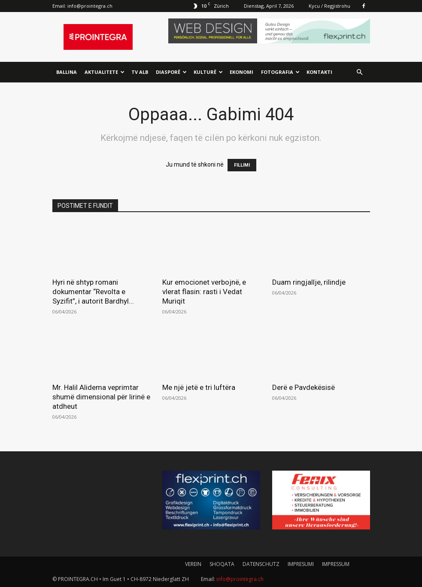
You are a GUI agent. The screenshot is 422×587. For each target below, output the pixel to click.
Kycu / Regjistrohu (329, 6)
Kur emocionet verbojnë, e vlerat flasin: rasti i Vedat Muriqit (204, 291)
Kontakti (319, 72)
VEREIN (193, 564)
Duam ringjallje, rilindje (309, 282)
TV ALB (139, 72)
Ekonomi (241, 72)
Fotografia (280, 72)
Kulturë (208, 72)
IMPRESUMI (301, 564)
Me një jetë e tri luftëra (198, 387)
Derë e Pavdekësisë (303, 387)
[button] (359, 72)
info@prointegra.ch (89, 6)
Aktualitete (104, 72)
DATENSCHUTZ (261, 564)
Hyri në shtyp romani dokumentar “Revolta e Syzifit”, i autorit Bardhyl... (93, 291)
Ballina (66, 72)
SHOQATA (221, 564)
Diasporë (171, 72)
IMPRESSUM (335, 564)
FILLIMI (242, 165)
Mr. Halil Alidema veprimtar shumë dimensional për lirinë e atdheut (101, 397)
